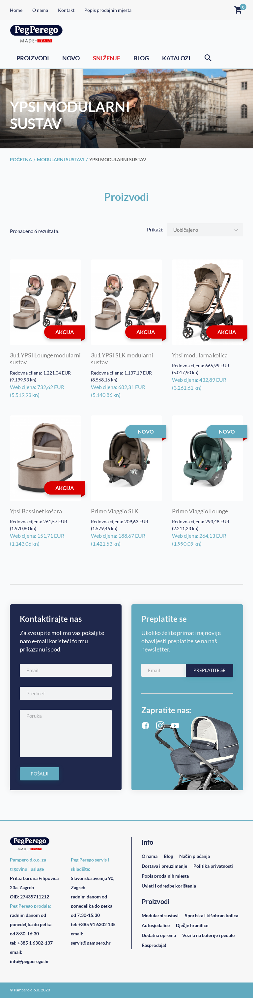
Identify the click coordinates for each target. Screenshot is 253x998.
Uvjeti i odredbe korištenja (169, 886)
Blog (141, 58)
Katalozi (176, 58)
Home (16, 10)
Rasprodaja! (154, 945)
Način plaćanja (194, 856)
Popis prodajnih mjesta (107, 10)
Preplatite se (209, 670)
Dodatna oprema (159, 935)
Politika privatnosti (213, 866)
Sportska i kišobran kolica (211, 915)
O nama (40, 10)
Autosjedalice (156, 925)
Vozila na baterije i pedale (208, 935)
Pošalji (39, 773)
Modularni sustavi (60, 159)
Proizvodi (32, 58)
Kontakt (66, 10)
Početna (21, 159)
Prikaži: (155, 229)
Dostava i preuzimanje (164, 866)
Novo (71, 58)
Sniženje (106, 58)
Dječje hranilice (192, 925)
